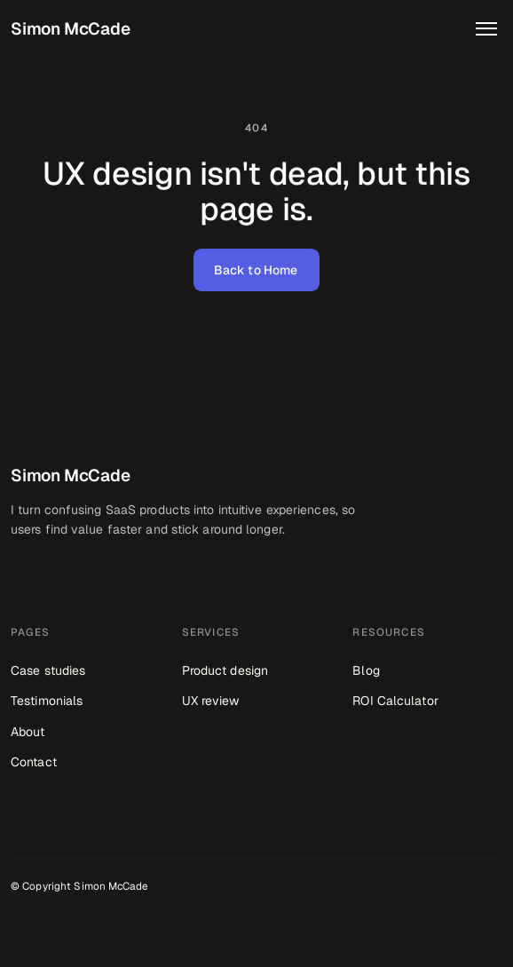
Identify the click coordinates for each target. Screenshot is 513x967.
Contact (34, 762)
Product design (225, 670)
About (28, 732)
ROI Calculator (395, 701)
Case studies (48, 670)
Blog (365, 670)
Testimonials (47, 701)
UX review (211, 701)
